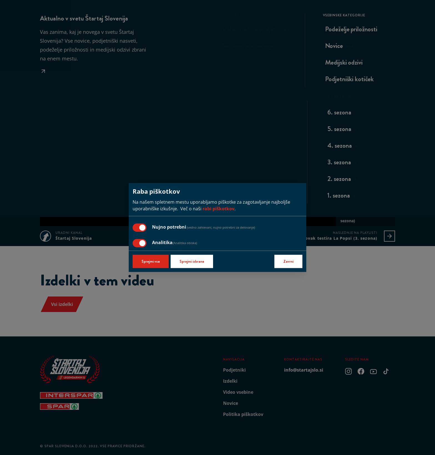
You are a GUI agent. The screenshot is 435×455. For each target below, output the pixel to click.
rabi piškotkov (218, 209)
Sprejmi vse (150, 261)
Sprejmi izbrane (191, 261)
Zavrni (288, 261)
